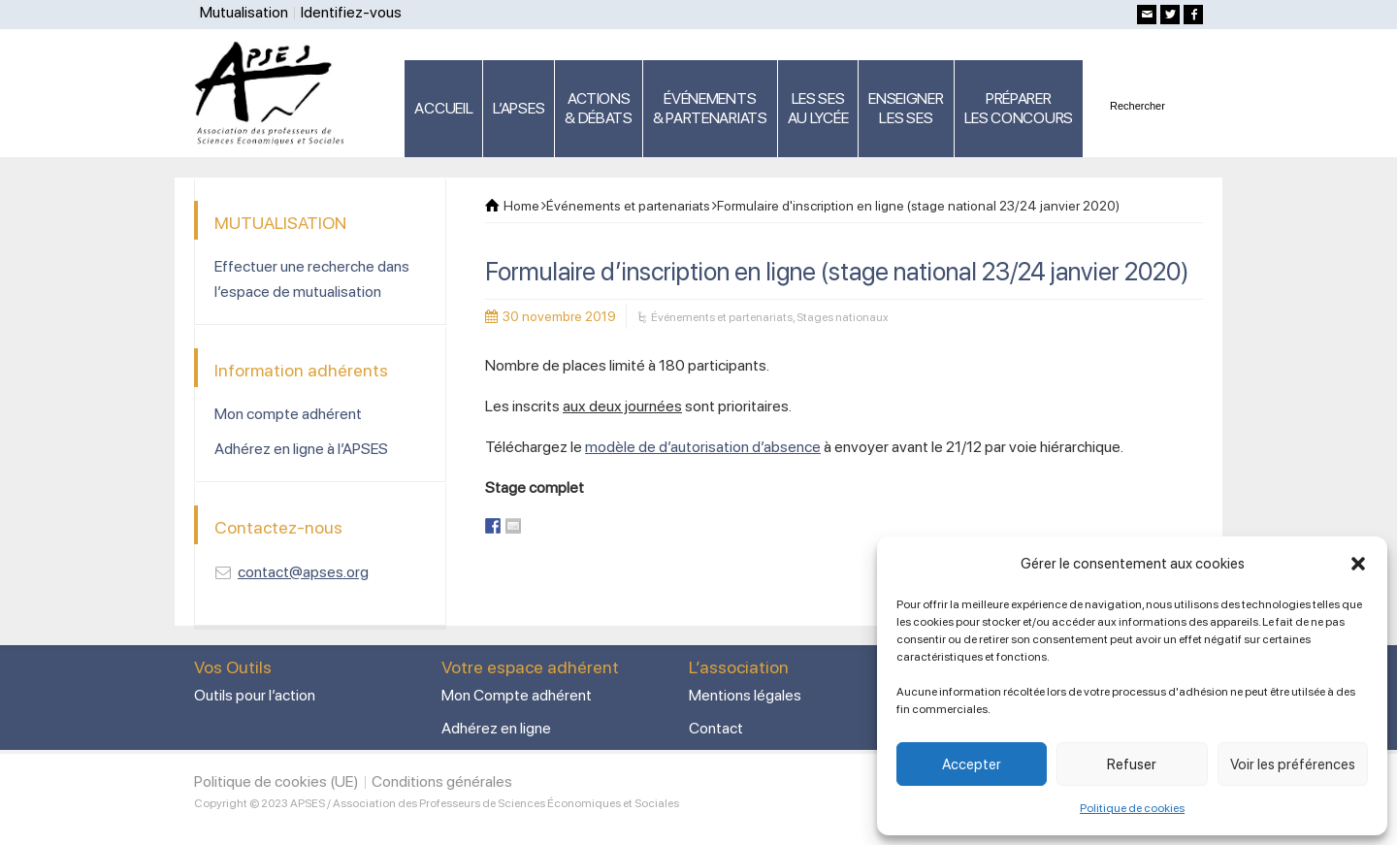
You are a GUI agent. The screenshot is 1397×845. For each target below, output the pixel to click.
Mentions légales (745, 695)
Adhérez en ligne (496, 728)
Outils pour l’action (254, 695)
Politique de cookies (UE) (276, 781)
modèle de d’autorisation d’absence (703, 447)
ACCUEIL (443, 108)
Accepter (971, 764)
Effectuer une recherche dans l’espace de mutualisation (311, 279)
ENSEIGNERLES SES (905, 108)
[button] (1358, 563)
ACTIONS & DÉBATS (599, 108)
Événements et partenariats (722, 317)
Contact (716, 728)
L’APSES (518, 108)
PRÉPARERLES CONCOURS (1018, 108)
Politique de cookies (1132, 808)
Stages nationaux (842, 317)
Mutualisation (244, 12)
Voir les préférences (1292, 764)
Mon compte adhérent (288, 414)
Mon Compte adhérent (516, 695)
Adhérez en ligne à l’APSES (301, 448)
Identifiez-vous (351, 12)
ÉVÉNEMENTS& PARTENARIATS (710, 108)
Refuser (1131, 764)
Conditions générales (442, 781)
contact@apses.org (303, 572)
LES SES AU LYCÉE (818, 108)
